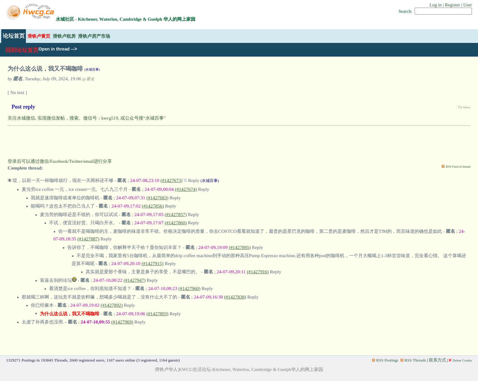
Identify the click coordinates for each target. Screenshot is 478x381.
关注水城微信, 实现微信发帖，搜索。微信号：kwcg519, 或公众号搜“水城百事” (87, 118)
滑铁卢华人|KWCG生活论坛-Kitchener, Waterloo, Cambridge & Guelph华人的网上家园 (239, 369)
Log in (436, 4)
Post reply (23, 107)
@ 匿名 (88, 79)
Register (452, 4)
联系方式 (437, 360)
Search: (405, 11)
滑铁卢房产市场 (94, 36)
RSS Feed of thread (458, 166)
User (467, 4)
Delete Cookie (460, 360)
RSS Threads (413, 360)
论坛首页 (14, 36)
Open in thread (54, 49)
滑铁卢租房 (64, 36)
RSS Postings (385, 360)
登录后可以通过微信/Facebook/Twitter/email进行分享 (60, 161)
